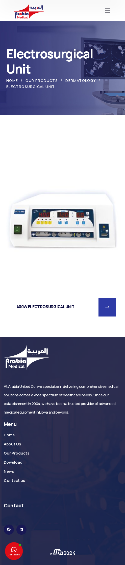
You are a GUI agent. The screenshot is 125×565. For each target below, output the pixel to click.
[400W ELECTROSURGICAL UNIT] (62, 216)
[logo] (26, 357)
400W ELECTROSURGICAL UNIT (45, 306)
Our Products (42, 80)
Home (12, 80)
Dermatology (80, 80)
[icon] (9, 530)
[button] (107, 307)
